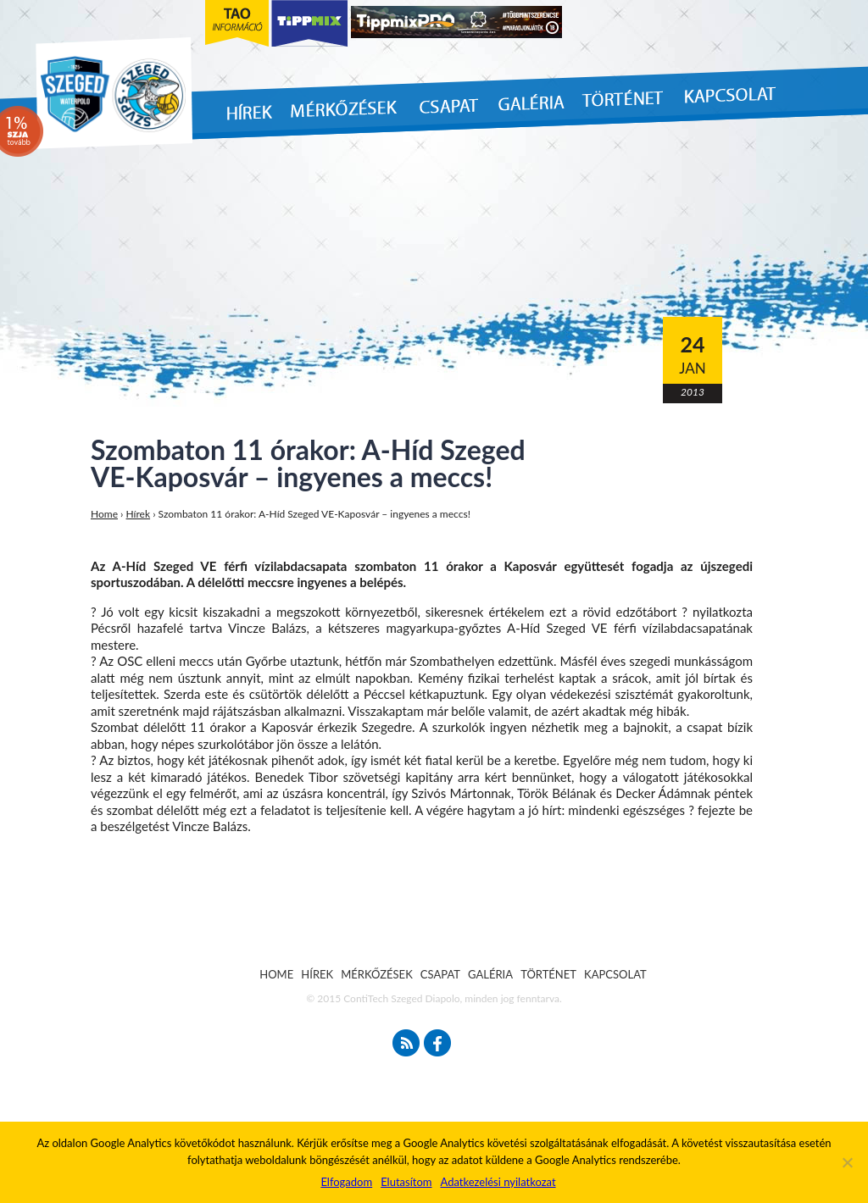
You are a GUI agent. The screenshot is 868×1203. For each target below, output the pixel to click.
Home (104, 513)
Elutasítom (406, 1182)
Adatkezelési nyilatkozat (497, 1182)
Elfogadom (346, 1182)
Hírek (138, 513)
